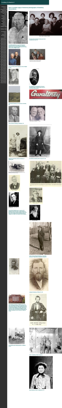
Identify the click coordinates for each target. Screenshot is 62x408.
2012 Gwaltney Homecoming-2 (3, 72)
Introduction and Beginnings (4, 10)
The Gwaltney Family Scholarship (3, 33)
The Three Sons (4, 14)
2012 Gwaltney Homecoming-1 (3, 69)
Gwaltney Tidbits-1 (4, 27)
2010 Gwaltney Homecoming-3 (3, 58)
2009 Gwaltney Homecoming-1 (3, 45)
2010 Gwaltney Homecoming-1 (3, 53)
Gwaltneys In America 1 (4, 16)
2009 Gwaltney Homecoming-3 (3, 51)
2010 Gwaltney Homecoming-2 (3, 56)
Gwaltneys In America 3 (4, 22)
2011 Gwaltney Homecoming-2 (3, 64)
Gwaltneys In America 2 (4, 19)
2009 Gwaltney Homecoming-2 (3, 48)
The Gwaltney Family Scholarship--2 (3, 37)
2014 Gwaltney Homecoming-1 (3, 82)
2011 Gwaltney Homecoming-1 (3, 61)
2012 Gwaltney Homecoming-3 (3, 74)
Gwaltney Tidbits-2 (4, 30)
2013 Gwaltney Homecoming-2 (3, 79)
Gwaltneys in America (4, 7)
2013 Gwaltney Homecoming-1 (3, 77)
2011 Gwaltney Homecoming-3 (3, 66)
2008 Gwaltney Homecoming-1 (3, 40)
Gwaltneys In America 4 (4, 24)
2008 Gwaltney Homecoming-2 (3, 43)
